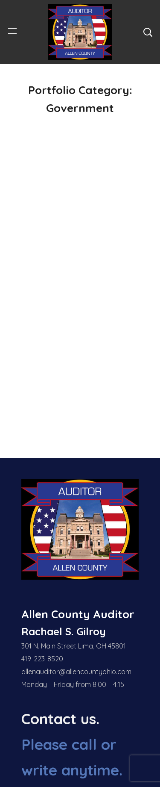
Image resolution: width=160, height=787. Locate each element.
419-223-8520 (42, 658)
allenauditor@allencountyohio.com (76, 671)
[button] (147, 32)
